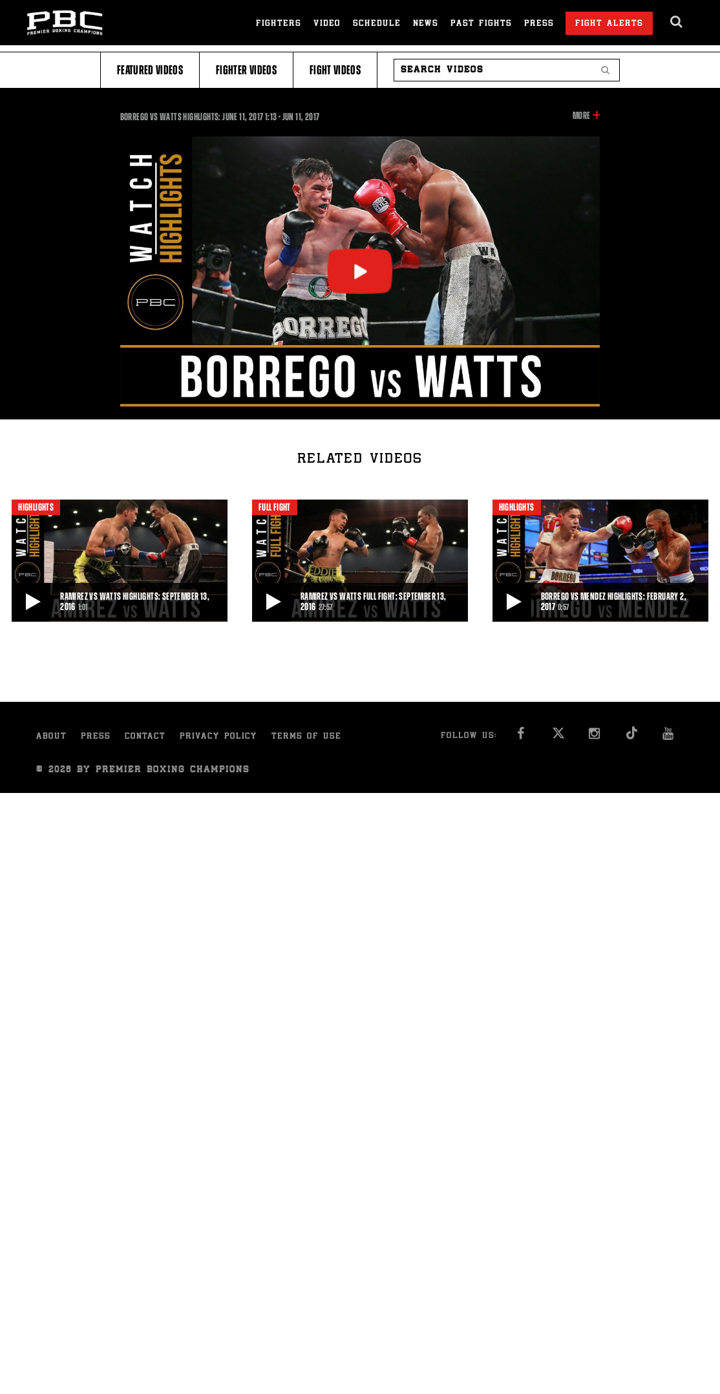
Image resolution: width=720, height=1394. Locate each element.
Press (539, 24)
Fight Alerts (609, 24)
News (425, 24)
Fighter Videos (246, 70)
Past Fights (481, 24)
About (51, 737)
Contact (145, 737)
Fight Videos (335, 70)
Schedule (377, 24)
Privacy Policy (218, 737)
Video (327, 24)
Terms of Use (306, 737)
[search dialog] (677, 22)
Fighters (278, 24)
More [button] (581, 115)
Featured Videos (150, 70)
